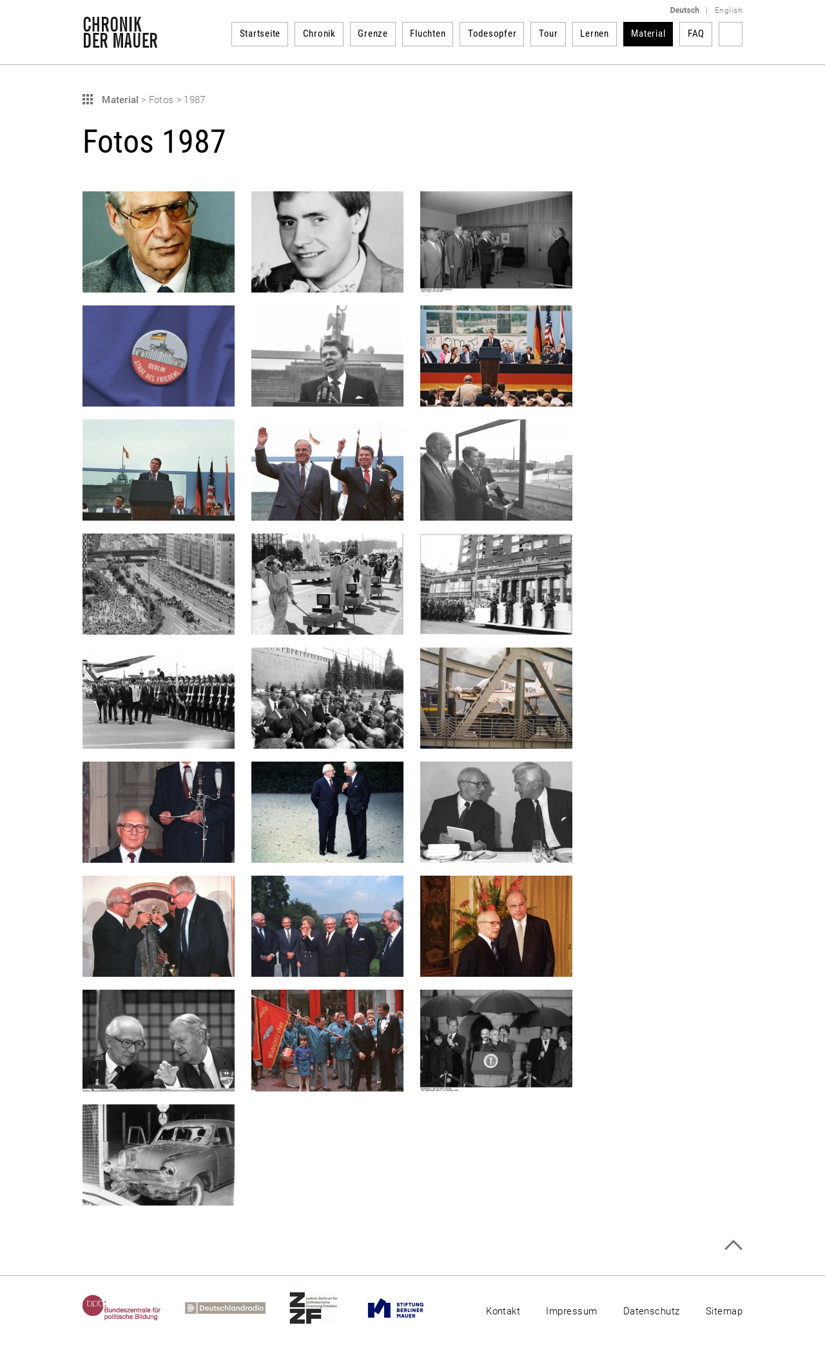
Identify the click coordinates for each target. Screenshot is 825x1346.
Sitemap (724, 1311)
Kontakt (503, 1311)
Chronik (319, 33)
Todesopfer (492, 33)
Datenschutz (651, 1311)
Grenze (373, 33)
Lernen (594, 33)
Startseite (260, 33)
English (728, 10)
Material (648, 33)
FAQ (696, 33)
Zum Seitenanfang (733, 1245)
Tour (548, 33)
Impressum (571, 1311)
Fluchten (427, 33)
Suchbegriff (730, 34)
